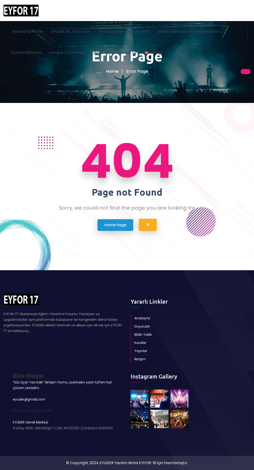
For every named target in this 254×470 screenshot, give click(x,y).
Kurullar (140, 342)
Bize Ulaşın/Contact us (115, 52)
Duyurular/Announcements (124, 31)
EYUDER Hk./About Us (70, 31)
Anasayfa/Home (27, 31)
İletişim (140, 359)
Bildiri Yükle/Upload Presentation (189, 31)
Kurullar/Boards (26, 52)
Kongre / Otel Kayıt (67, 52)
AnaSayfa (142, 318)
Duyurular (142, 326)
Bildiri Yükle (143, 334)
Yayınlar (140, 351)
